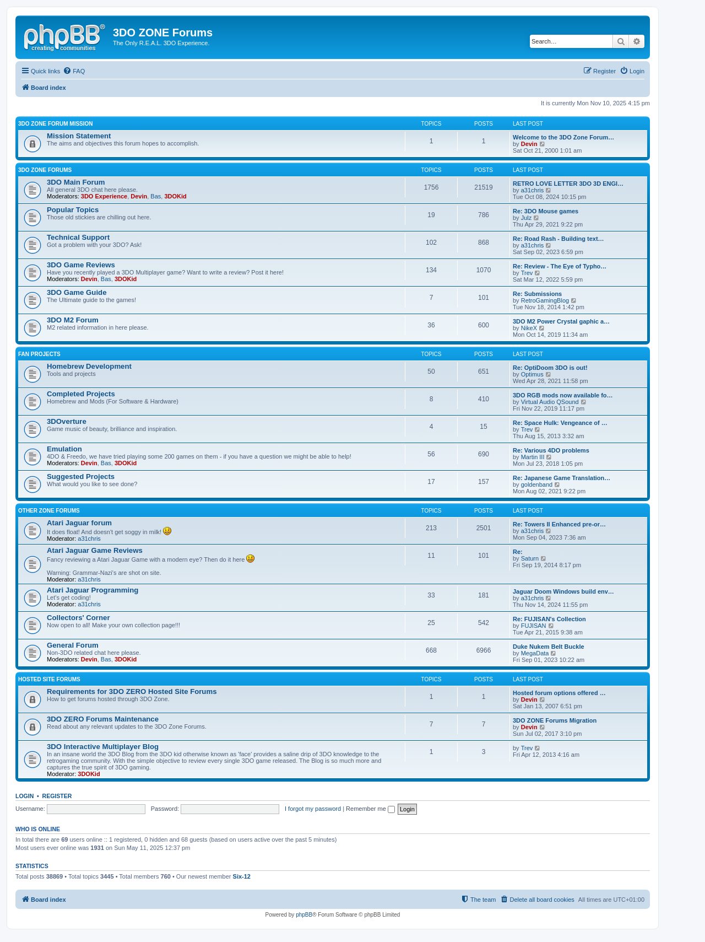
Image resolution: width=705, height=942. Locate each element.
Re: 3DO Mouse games (545, 211)
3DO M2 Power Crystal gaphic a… (561, 321)
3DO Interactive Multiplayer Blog (103, 746)
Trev (527, 273)
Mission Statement (79, 136)
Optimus (532, 374)
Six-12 (242, 876)
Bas (155, 196)
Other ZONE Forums (49, 511)
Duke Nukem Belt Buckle (548, 646)
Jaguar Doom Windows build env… (563, 591)
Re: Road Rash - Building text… (558, 238)
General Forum (73, 645)
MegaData (535, 653)
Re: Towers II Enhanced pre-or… (559, 524)
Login (24, 796)
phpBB (304, 915)
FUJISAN (533, 625)
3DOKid (175, 196)
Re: (518, 551)
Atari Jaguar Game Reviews (95, 550)
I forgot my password (313, 808)
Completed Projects (81, 394)
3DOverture (66, 421)
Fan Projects (39, 354)
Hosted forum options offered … (559, 693)
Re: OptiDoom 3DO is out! (550, 367)
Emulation (64, 449)
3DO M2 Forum (73, 320)
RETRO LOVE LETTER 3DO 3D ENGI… (568, 183)
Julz (526, 217)
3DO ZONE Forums (45, 170)
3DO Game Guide (76, 292)
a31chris (532, 190)
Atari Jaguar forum (79, 523)
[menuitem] (74, 71)
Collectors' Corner (78, 617)
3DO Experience (104, 196)
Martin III (533, 457)
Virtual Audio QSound (550, 402)
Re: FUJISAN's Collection (549, 619)
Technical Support (78, 237)
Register (57, 796)
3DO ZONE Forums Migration (554, 720)
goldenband (537, 484)
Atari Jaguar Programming (92, 590)
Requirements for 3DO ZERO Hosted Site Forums (132, 691)
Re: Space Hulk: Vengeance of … (560, 422)
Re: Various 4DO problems (551, 450)
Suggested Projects (81, 476)
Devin (529, 144)
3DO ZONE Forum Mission (55, 124)
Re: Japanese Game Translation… (561, 478)
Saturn (530, 558)
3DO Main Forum (76, 182)
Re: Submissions (537, 293)
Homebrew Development (89, 366)
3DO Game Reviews (81, 265)
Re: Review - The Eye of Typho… (559, 266)
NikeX (529, 328)
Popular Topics (73, 210)
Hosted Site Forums (49, 679)
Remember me (370, 808)
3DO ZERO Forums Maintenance (103, 719)
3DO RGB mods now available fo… (563, 395)
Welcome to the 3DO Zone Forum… (563, 137)
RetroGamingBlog (545, 300)
